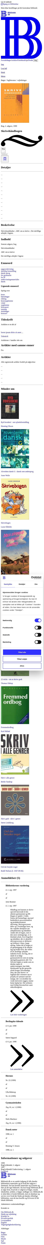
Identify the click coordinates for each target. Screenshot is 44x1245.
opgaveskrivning (7, 269)
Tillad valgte (22, 659)
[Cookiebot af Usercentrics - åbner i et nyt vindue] (31, 577)
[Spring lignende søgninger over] (22, 291)
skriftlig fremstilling (8, 271)
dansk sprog (5, 273)
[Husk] (22, 72)
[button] (22, 1164)
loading (4, 154)
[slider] (22, 105)
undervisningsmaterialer (10, 279)
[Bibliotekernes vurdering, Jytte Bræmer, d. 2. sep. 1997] (18, 1015)
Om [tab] (36, 584)
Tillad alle (22, 652)
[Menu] (22, 76)
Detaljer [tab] (22, 584)
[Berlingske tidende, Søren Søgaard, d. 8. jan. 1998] (16, 1069)
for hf (3, 277)
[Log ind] (22, 68)
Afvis (22, 666)
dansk (3, 282)
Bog (3, 150)
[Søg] (22, 64)
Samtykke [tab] (8, 584)
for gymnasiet (6, 275)
